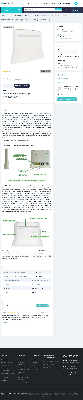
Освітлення (4, 377)
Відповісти (6, 322)
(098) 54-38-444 (70, 366)
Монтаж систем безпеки (23, 378)
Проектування (22, 375)
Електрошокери (34, 11)
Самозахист (5, 370)
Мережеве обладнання (22, 15)
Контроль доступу (7, 365)
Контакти (36, 3)
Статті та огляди (45, 3)
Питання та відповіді (24, 369)
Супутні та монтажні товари (7, 374)
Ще (53, 3)
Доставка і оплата (23, 360)
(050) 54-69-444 (71, 360)
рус (80, 3)
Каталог (11, 15)
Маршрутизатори (35, 15)
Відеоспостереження (8, 362)
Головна (4, 15)
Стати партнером (36, 366)
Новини (35, 362)
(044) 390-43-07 (70, 356)
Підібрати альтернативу (22, 86)
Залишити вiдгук (42, 305)
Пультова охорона (23, 382)
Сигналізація (5, 360)
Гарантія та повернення (21, 363)
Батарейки (26, 11)
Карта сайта (21, 372)
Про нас (30, 3)
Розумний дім (5, 368)
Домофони (4, 380)
